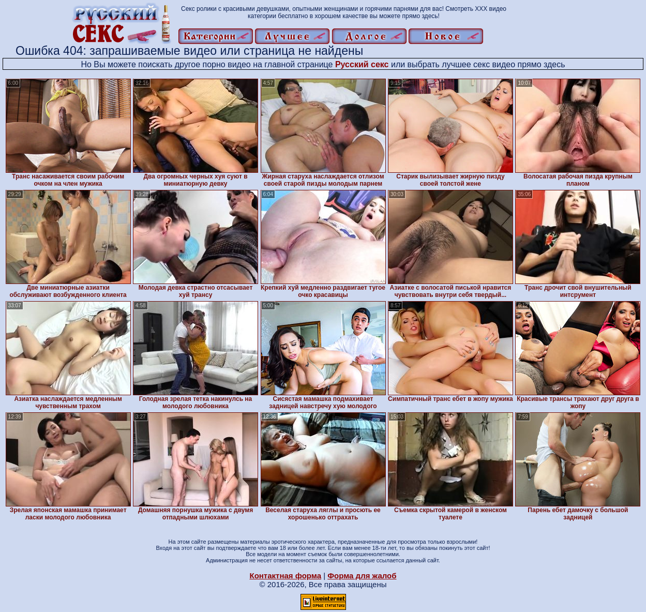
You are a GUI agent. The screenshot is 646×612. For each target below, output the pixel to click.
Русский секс (362, 64)
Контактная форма (285, 575)
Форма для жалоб (361, 575)
